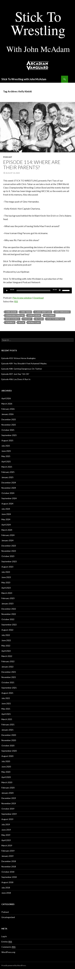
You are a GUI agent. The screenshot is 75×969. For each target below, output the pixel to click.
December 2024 (8, 482)
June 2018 (6, 893)
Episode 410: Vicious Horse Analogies (18, 358)
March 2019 (6, 845)
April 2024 (6, 524)
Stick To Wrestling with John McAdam (23, 79)
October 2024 (7, 493)
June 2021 (6, 703)
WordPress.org (8, 952)
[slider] (34, 290)
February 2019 (7, 850)
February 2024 (7, 535)
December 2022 (8, 609)
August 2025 (7, 440)
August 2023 (7, 566)
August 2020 (7, 756)
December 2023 (8, 545)
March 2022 (6, 656)
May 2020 (5, 772)
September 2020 (9, 751)
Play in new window (22, 297)
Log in (4, 936)
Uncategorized (8, 917)
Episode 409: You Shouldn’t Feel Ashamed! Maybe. (24, 363)
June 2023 (6, 577)
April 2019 (6, 840)
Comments (8, 947)
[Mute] (59, 290)
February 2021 (7, 724)
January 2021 (7, 730)
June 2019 (6, 829)
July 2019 (5, 824)
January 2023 (7, 603)
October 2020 (7, 745)
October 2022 (7, 619)
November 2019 (8, 803)
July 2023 (5, 572)
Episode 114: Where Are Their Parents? (31, 164)
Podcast (7, 157)
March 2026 (6, 403)
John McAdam (34, 315)
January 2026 (7, 414)
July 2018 (5, 887)
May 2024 (5, 519)
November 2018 (8, 866)
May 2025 (5, 456)
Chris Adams (11, 312)
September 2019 (9, 814)
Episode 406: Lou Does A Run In (15, 379)
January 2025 (7, 477)
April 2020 (6, 777)
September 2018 (9, 877)
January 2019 (7, 856)
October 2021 (7, 682)
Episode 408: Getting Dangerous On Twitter (21, 368)
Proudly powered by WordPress (13, 965)
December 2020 (8, 735)
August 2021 (7, 693)
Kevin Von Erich (12, 319)
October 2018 (7, 872)
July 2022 (5, 635)
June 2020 (6, 766)
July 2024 (5, 509)
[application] (37, 290)
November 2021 (8, 677)
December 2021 (8, 672)
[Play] (7, 290)
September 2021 (9, 687)
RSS (16, 301)
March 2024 (6, 530)
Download (38, 297)
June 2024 (6, 514)
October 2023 (7, 556)
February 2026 (7, 409)
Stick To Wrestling (55, 319)
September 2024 (9, 498)
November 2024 (8, 488)
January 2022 (7, 666)
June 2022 (6, 640)
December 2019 (8, 798)
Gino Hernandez (62, 312)
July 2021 (5, 698)
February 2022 (7, 661)
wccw (21, 322)
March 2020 (6, 782)
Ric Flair (39, 319)
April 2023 (6, 587)
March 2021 (6, 719)
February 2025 (7, 472)
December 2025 (8, 419)
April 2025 (6, 461)
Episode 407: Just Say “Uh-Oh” (15, 374)
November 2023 (8, 551)
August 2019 (7, 819)
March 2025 (6, 467)
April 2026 (6, 398)
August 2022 (7, 630)
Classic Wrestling (43, 312)
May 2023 (5, 582)
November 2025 (8, 424)
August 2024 (7, 503)
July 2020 (5, 761)
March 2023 (6, 593)
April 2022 (6, 651)
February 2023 (7, 598)
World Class (34, 322)
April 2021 (6, 714)
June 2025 (6, 451)
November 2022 (8, 614)
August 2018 (7, 882)
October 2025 (7, 430)
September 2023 (9, 561)
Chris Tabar (26, 312)
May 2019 (5, 835)
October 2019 (7, 808)
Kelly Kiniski (49, 315)
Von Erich (10, 322)
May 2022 (5, 645)
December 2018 (8, 861)
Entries (6, 941)
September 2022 (9, 624)
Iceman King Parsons (15, 315)
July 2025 (5, 445)
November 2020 (8, 740)
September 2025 (9, 435)
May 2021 (5, 708)
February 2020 (7, 787)
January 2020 (7, 793)
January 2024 (7, 540)
